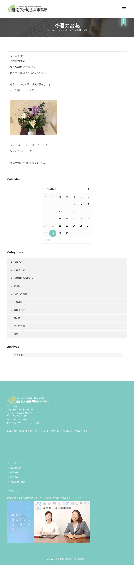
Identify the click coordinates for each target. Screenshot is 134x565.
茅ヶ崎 (17, 318)
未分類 (17, 286)
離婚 (16, 334)
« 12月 (47, 240)
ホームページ (53, 30)
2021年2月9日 (16, 56)
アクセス (14, 491)
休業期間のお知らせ (23, 278)
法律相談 (18, 302)
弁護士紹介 (15, 467)
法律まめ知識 (20, 294)
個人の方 (14, 472)
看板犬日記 (19, 310)
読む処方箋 (19, 326)
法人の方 (14, 477)
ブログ (13, 486)
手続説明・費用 (17, 482)
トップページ (16, 463)
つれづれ (18, 262)
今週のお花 (68, 30)
